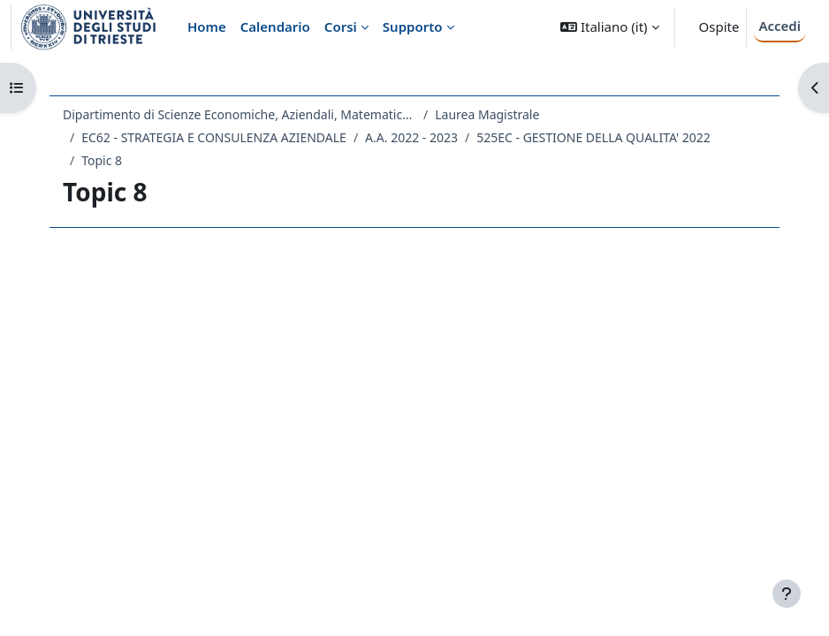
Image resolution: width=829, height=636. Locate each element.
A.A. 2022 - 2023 (411, 137)
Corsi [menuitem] (340, 26)
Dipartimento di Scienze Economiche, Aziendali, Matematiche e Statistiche (239, 114)
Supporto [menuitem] (413, 26)
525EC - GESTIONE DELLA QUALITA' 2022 (593, 137)
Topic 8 (101, 160)
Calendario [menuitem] (275, 26)
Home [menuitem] (206, 26)
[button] (609, 27)
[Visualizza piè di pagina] (786, 593)
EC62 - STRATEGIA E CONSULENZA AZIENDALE (213, 137)
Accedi (779, 25)
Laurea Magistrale (487, 114)
